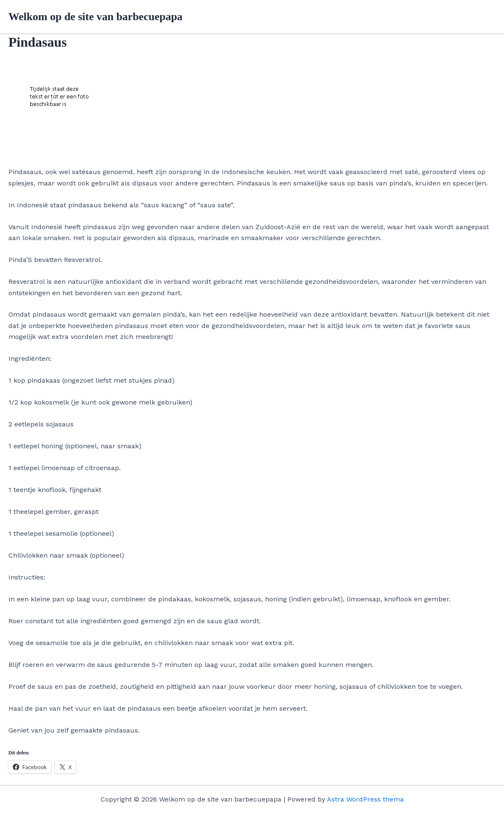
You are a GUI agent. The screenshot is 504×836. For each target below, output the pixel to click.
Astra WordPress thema (365, 799)
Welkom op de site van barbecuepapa (95, 17)
